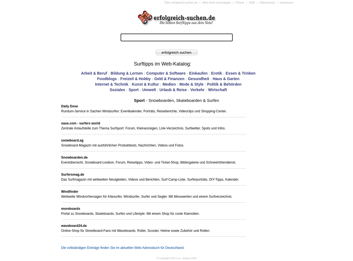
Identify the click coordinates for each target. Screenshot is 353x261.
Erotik (216, 73)
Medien (169, 84)
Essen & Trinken (240, 73)
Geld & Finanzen (169, 79)
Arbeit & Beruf (94, 73)
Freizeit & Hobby (135, 79)
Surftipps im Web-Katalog (162, 64)
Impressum (286, 2)
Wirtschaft (217, 90)
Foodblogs (107, 79)
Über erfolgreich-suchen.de (181, 2)
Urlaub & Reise (173, 90)
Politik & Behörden (224, 84)
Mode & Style (191, 84)
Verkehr (197, 90)
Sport (134, 90)
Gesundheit (198, 79)
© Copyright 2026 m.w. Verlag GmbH (176, 258)
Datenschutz (267, 2)
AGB (252, 2)
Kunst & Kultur (145, 84)
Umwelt (149, 90)
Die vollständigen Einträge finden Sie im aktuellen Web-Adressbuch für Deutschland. (123, 248)
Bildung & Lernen (127, 73)
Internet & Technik (111, 84)
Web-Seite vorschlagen (216, 2)
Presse (239, 2)
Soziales (117, 90)
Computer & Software (165, 73)
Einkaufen (198, 73)
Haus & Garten (226, 79)
